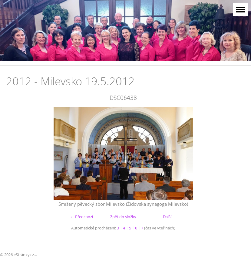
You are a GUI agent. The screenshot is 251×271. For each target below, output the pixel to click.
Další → (169, 216)
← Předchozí (81, 216)
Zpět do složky (123, 216)
